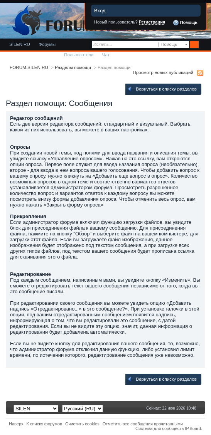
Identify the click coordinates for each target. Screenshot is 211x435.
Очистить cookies (82, 424)
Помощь (185, 23)
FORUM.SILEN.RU (29, 67)
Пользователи (79, 54)
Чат (106, 54)
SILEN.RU (19, 44)
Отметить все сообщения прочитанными (143, 424)
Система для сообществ (159, 428)
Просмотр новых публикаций (163, 72)
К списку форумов (44, 424)
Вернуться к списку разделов (162, 89)
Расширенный (204, 45)
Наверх (16, 424)
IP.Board (193, 428)
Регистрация (152, 22)
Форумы (47, 44)
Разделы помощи (73, 67)
